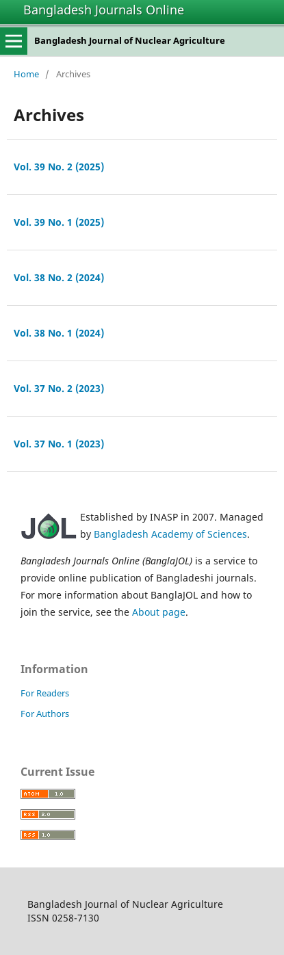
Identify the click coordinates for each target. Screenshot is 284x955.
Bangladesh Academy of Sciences (170, 533)
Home (26, 74)
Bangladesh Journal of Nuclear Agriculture (129, 40)
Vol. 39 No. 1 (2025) (59, 221)
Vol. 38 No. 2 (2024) (59, 277)
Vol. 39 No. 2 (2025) (59, 166)
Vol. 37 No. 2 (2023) (59, 388)
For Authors (45, 713)
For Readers (45, 693)
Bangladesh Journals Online (103, 9)
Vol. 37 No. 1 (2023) (59, 443)
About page (158, 611)
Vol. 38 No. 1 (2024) (59, 332)
